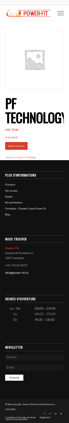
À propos (10, 184)
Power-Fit (27, 404)
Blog (7, 214)
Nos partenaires (13, 202)
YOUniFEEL (10, 409)
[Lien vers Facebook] (44, 413)
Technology (30, 157)
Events (20, 157)
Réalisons (48, 404)
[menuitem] (59, 13)
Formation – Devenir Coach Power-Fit (25, 208)
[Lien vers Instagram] (50, 413)
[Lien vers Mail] (61, 413)
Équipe (9, 196)
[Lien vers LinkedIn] (55, 413)
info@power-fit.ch (16, 272)
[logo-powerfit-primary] (28, 13)
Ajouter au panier (16, 145)
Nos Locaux (11, 190)
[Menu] (59, 13)
